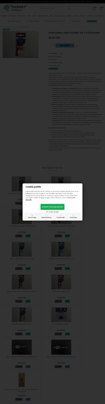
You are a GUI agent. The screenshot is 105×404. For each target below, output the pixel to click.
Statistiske (73, 217)
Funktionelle (60, 217)
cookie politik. (70, 198)
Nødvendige (32, 217)
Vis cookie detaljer (52, 212)
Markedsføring (46, 217)
